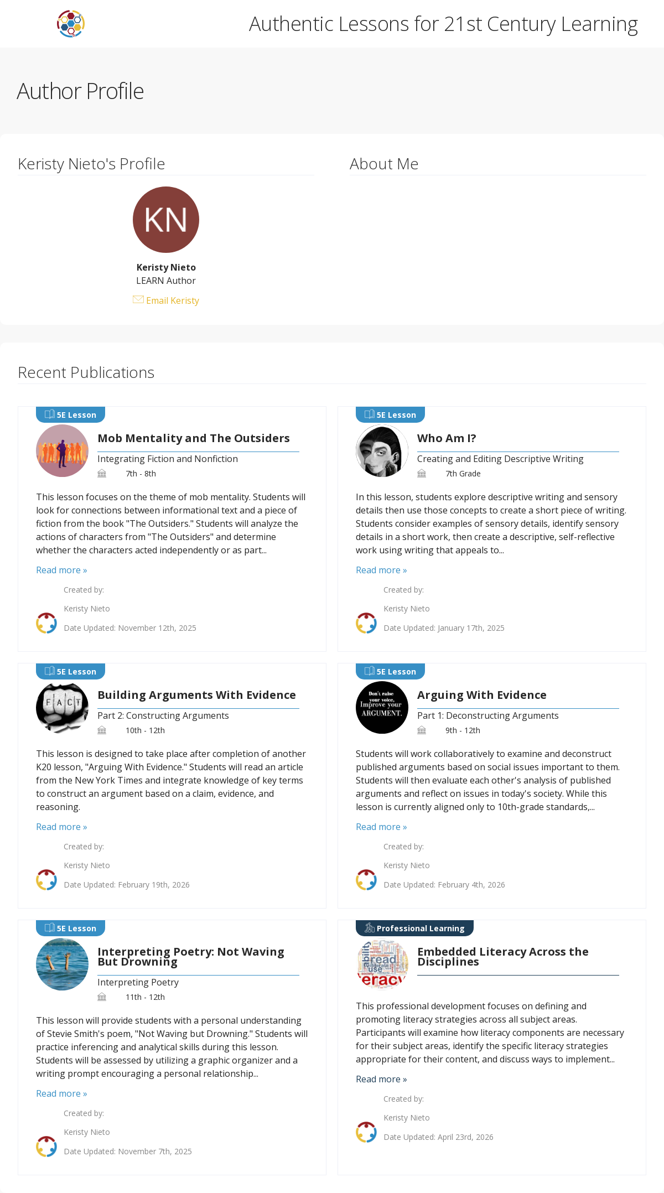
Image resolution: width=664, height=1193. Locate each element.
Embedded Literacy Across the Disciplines (503, 957)
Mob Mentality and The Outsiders (193, 438)
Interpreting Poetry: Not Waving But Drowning (190, 957)
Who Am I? (446, 438)
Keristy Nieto (87, 609)
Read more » (61, 570)
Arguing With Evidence (482, 695)
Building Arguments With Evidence (196, 695)
